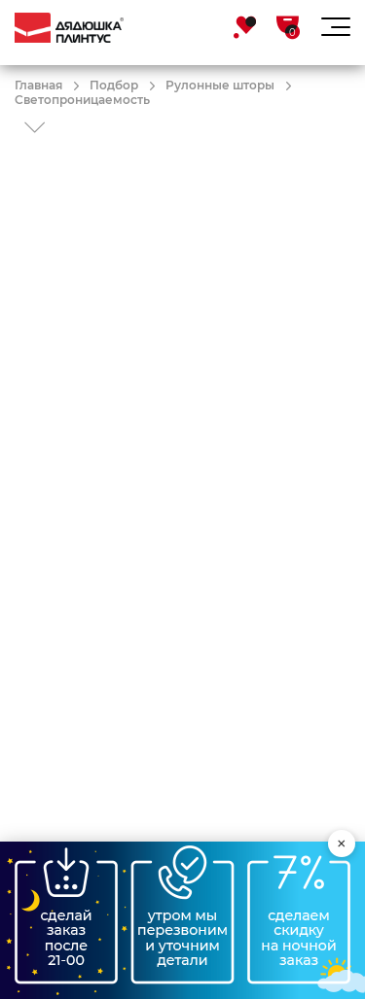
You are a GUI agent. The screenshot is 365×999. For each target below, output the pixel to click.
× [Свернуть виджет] (341, 843)
